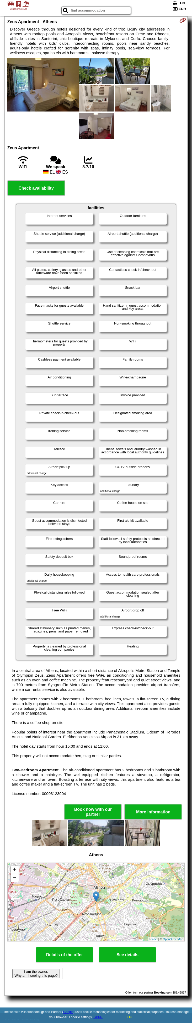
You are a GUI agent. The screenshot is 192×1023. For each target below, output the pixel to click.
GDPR (98, 1017)
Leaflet (153, 939)
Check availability (36, 188)
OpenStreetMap (173, 939)
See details (127, 955)
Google (68, 1012)
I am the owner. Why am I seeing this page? (35, 974)
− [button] (15, 878)
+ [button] (15, 870)
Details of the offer (64, 955)
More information (153, 812)
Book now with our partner (93, 812)
